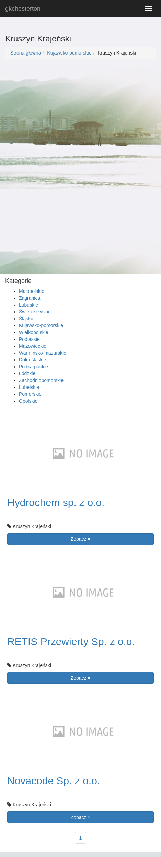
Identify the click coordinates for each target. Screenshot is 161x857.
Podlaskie (29, 339)
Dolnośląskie (32, 359)
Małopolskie (31, 291)
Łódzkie (27, 373)
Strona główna (25, 53)
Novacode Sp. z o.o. (53, 780)
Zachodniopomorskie (41, 380)
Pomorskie (30, 394)
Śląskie (26, 318)
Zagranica (29, 298)
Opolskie (28, 401)
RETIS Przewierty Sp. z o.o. (71, 641)
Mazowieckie (32, 346)
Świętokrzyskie (35, 311)
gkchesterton (23, 8)
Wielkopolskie (33, 332)
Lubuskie (28, 305)
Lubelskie (29, 387)
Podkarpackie (33, 366)
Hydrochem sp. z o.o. (55, 502)
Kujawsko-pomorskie (69, 53)
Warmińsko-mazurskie (42, 353)
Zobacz (81, 539)
